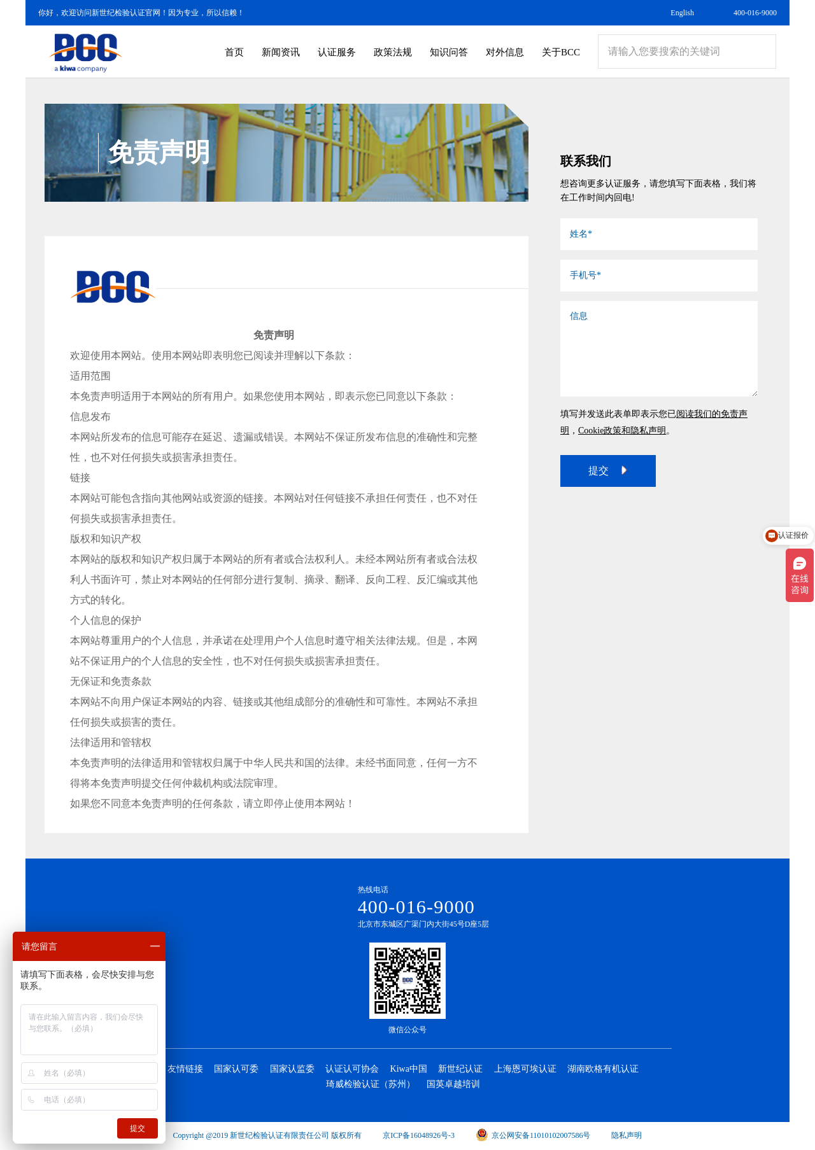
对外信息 (505, 52)
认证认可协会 (352, 1069)
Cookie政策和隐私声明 (622, 430)
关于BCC (561, 52)
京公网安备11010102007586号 (533, 1135)
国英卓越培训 (453, 1084)
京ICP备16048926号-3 (419, 1135)
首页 (234, 52)
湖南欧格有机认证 (603, 1069)
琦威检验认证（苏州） (370, 1084)
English (682, 12)
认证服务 (337, 52)
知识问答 (449, 52)
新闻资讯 (281, 52)
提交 (608, 470)
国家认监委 (292, 1069)
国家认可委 (236, 1069)
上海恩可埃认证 (525, 1069)
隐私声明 (626, 1135)
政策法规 (393, 52)
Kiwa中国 (408, 1069)
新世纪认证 (460, 1069)
